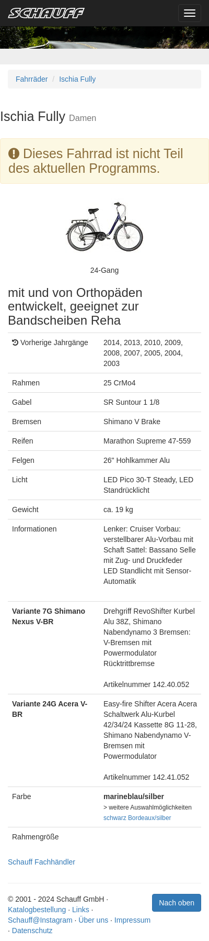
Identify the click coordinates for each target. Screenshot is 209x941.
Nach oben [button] (176, 903)
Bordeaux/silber (149, 818)
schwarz (114, 818)
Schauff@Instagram (40, 920)
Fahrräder (32, 79)
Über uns (93, 920)
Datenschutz (32, 930)
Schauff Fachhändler (41, 862)
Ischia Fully (77, 79)
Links (80, 909)
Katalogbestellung (37, 909)
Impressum (132, 920)
